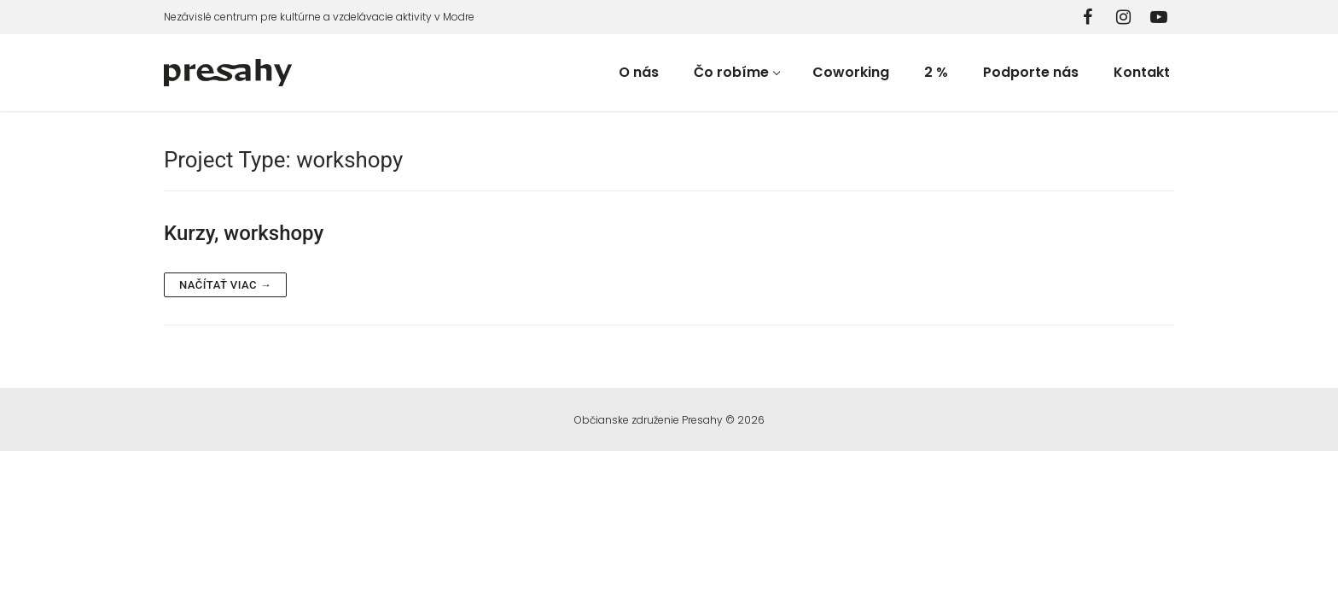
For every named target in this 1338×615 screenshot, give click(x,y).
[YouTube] (1158, 17)
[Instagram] (1123, 17)
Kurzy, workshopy (243, 233)
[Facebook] (1087, 17)
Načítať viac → (225, 284)
